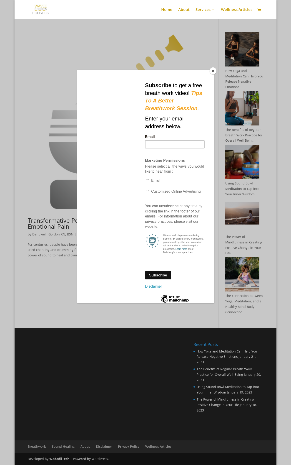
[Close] (213, 70)
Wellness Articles (236, 10)
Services (203, 10)
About (184, 10)
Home (166, 10)
